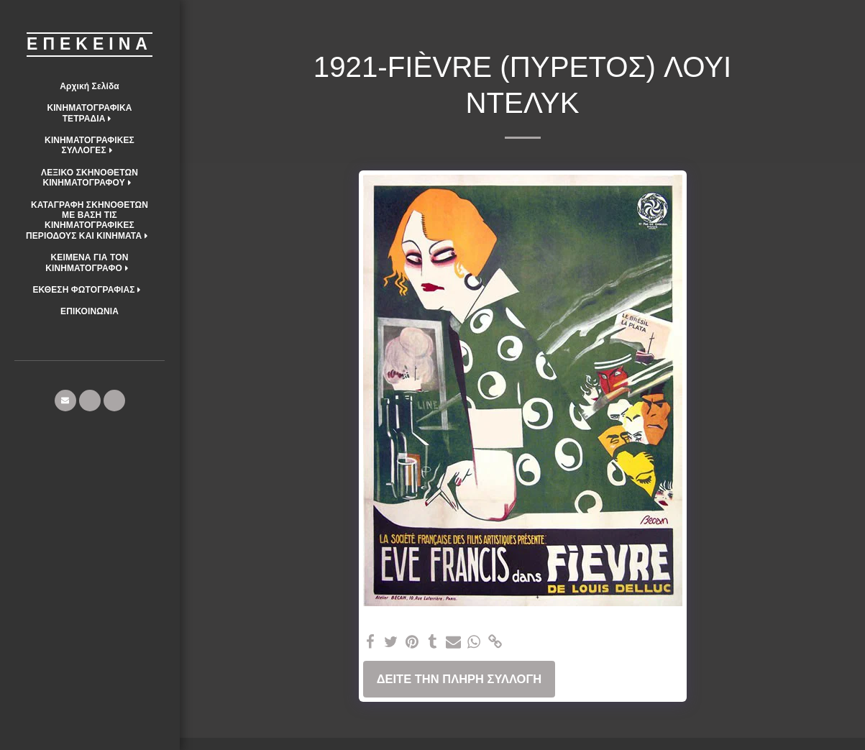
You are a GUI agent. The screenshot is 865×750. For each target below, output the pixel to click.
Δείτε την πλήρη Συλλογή (459, 678)
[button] (89, 113)
